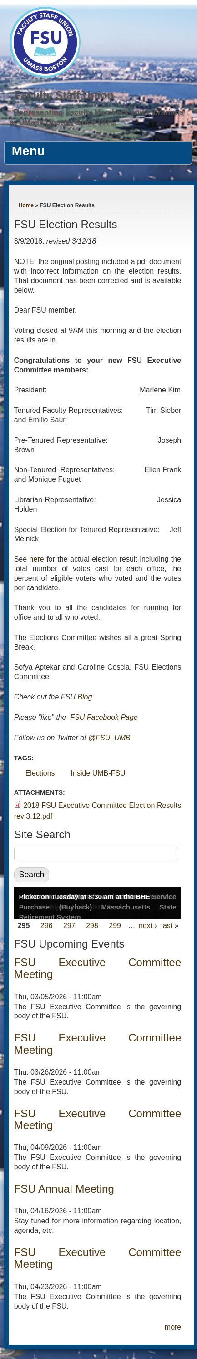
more (173, 1327)
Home (26, 205)
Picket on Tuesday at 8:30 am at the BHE (84, 896)
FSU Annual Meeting (64, 1189)
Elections (40, 773)
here (37, 559)
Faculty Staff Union (64, 95)
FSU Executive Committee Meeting (98, 968)
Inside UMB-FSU (98, 773)
